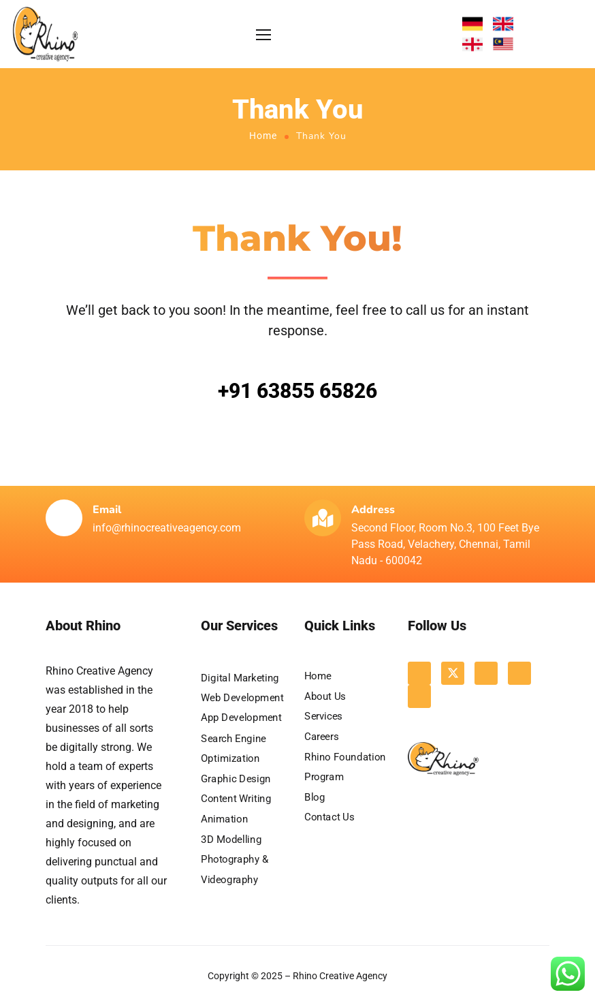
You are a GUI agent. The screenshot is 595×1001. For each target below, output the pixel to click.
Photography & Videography (235, 869)
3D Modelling (231, 839)
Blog (314, 797)
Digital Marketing (240, 677)
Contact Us (329, 817)
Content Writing (236, 798)
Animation (224, 818)
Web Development (242, 698)
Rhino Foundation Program (345, 766)
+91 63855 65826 (297, 391)
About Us (325, 696)
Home (263, 135)
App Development (241, 717)
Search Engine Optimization (233, 748)
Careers (321, 736)
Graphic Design (236, 778)
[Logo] (45, 34)
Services (323, 716)
